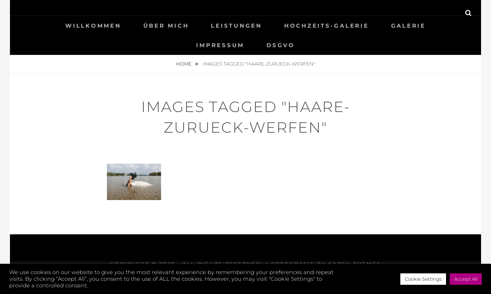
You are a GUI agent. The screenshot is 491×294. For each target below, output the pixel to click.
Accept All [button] (465, 279)
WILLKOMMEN (93, 25)
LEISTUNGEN (236, 25)
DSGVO (281, 45)
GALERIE (408, 25)
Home (184, 64)
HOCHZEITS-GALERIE (326, 25)
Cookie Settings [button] (423, 279)
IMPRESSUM (220, 45)
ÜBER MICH (166, 25)
